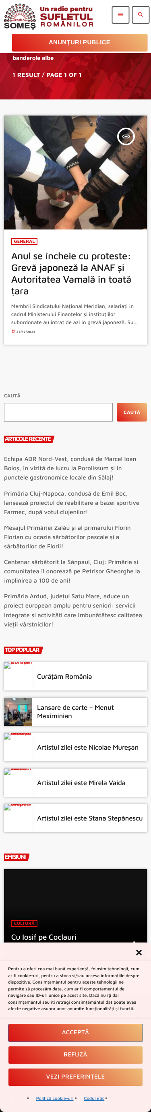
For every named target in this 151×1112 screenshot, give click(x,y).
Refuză (75, 1054)
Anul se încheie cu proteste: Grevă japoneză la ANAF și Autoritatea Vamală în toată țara (71, 273)
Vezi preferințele (75, 1076)
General (24, 241)
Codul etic (94, 1098)
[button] (139, 953)
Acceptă (75, 1032)
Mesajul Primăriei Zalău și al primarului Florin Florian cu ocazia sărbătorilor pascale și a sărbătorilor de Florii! (67, 537)
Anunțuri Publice (79, 42)
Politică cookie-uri (55, 1098)
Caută (12, 396)
